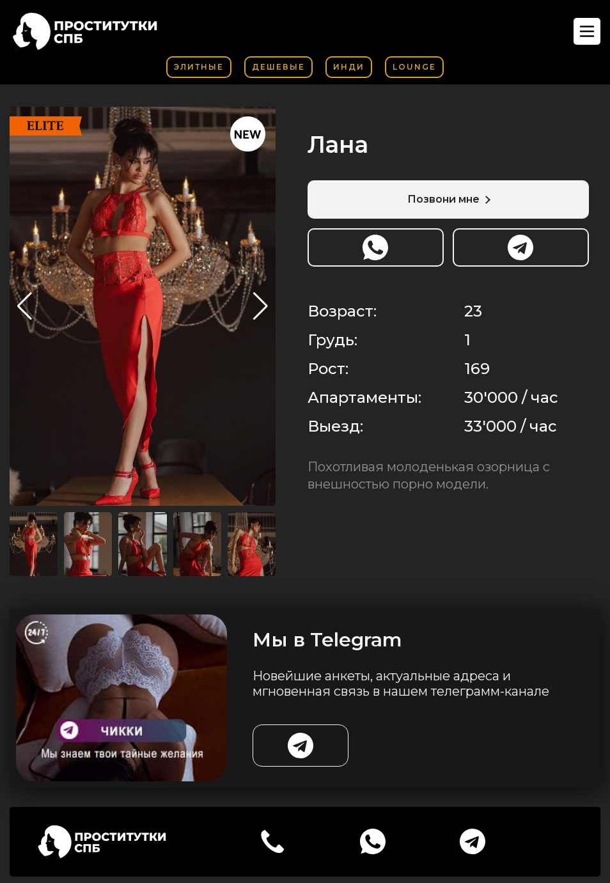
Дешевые (278, 67)
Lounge (414, 67)
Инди (348, 67)
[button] (260, 306)
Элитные (199, 67)
